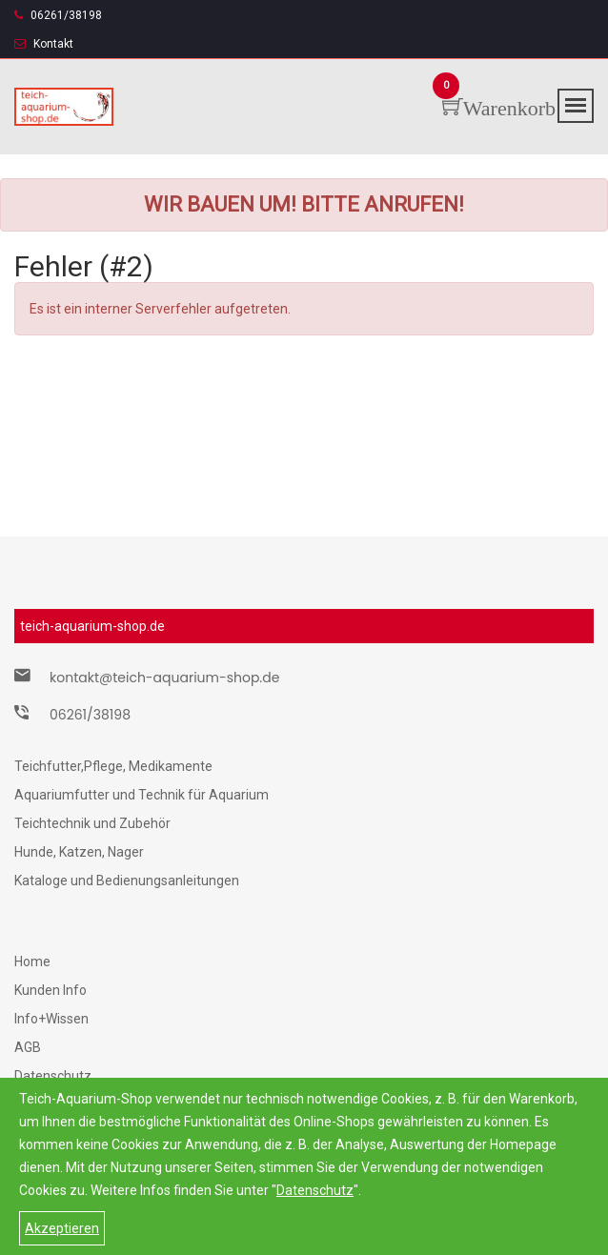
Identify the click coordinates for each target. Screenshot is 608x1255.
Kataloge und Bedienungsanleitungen (126, 880)
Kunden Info (50, 990)
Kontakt (43, 44)
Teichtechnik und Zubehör (92, 823)
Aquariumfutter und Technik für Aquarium (141, 794)
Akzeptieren (62, 1228)
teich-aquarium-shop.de (92, 626)
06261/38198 (58, 15)
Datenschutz (315, 1190)
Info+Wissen (51, 1018)
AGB (27, 1047)
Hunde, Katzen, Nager (79, 852)
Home (32, 961)
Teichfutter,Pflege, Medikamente (113, 766)
